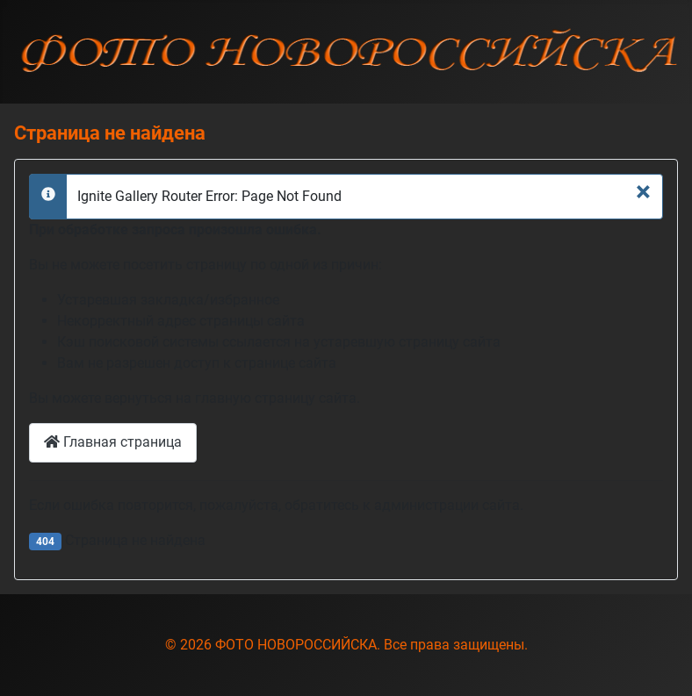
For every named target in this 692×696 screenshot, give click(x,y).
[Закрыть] (643, 191)
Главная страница (113, 442)
